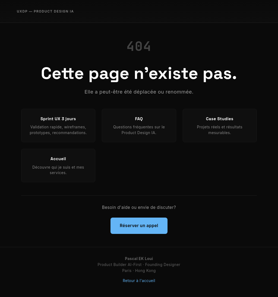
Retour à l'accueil (139, 281)
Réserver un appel (139, 225)
